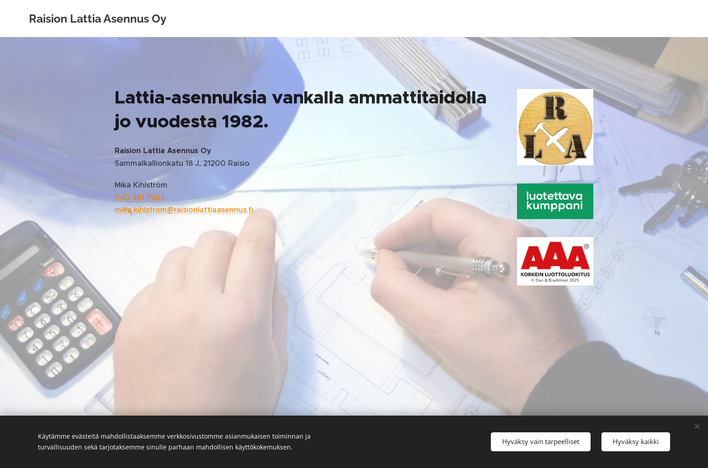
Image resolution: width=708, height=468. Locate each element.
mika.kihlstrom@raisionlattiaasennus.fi (184, 210)
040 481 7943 (139, 197)
